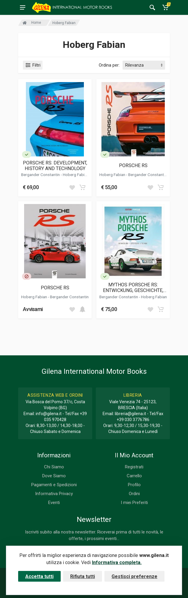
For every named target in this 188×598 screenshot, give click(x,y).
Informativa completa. (117, 562)
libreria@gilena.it (130, 413)
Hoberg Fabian (76, 174)
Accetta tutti (39, 576)
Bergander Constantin (41, 174)
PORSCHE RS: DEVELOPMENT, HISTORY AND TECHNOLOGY (55, 165)
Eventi (54, 502)
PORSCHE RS (133, 165)
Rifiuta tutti (82, 576)
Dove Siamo (54, 475)
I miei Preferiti (134, 502)
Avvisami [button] (33, 309)
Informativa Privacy (54, 493)
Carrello (134, 475)
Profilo (134, 484)
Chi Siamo (54, 467)
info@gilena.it (49, 413)
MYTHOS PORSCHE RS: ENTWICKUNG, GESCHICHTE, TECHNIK (133, 287)
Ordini (134, 493)
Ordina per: (109, 65)
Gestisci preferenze (134, 576)
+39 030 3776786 (133, 419)
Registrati (134, 467)
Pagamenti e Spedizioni (54, 484)
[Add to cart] (82, 187)
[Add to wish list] (72, 187)
